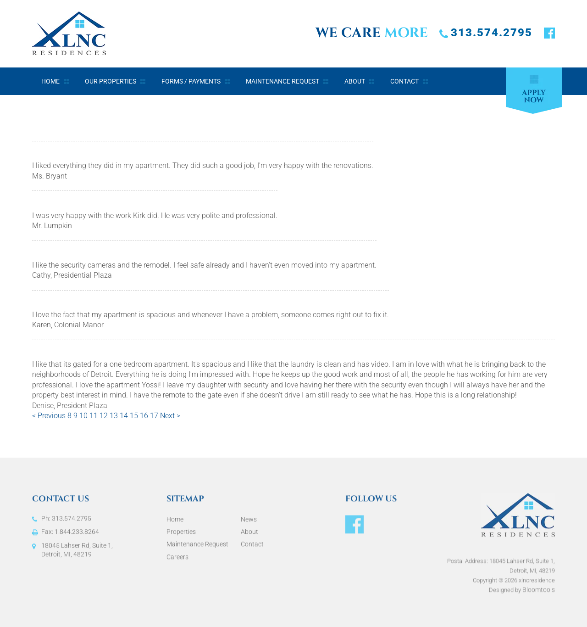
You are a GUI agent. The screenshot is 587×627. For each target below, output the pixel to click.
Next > (170, 416)
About (354, 81)
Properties (181, 535)
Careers (177, 560)
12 (105, 416)
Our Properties (110, 81)
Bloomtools (538, 596)
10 (84, 416)
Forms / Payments (191, 81)
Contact (404, 81)
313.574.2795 (491, 32)
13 (115, 416)
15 (135, 416)
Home (50, 81)
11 (94, 416)
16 (145, 416)
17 (155, 416)
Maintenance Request (282, 81)
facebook (549, 33)
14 (125, 416)
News (249, 522)
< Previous (49, 416)
